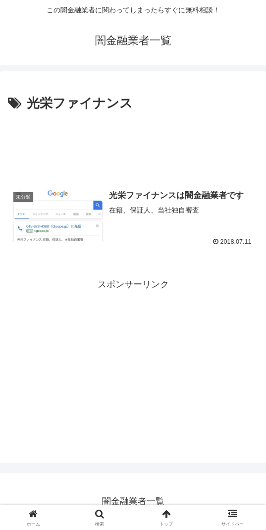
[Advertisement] (133, 144)
